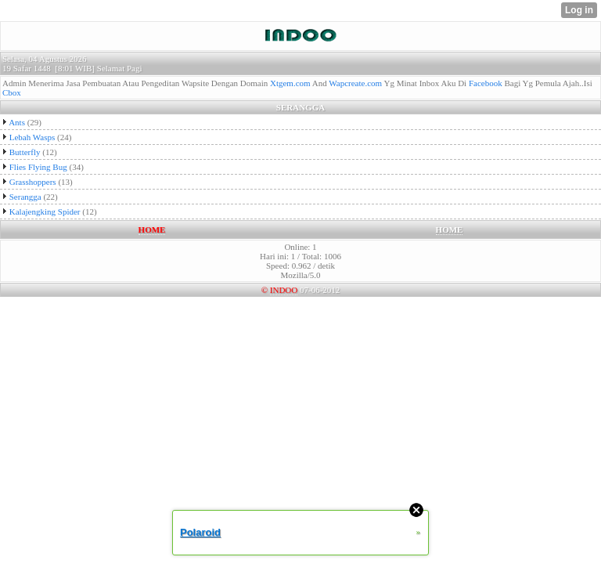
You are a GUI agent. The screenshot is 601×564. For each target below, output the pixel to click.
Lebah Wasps (32, 137)
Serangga (25, 196)
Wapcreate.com (355, 83)
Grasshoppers (32, 181)
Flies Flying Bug (38, 167)
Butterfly (25, 152)
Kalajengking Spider (45, 211)
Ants (17, 122)
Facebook (485, 83)
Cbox (11, 92)
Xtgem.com (290, 83)
